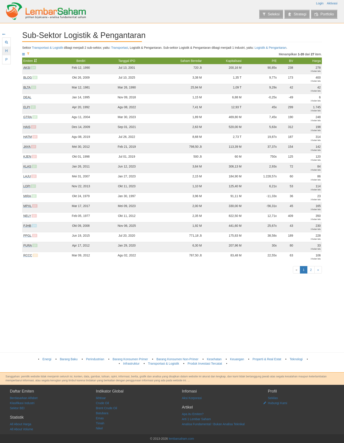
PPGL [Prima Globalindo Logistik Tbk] (27, 235)
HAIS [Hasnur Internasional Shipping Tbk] (26, 127)
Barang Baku (69, 359)
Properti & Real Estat (267, 359)
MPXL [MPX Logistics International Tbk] (27, 206)
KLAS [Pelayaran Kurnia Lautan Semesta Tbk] (27, 166)
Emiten (28, 61)
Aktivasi (332, 3)
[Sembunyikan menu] (3, 34)
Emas (100, 418)
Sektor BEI (17, 408)
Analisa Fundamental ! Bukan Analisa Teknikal (213, 424)
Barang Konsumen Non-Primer (177, 359)
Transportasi (119, 47)
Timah (100, 423)
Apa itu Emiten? (193, 414)
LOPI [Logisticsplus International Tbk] (26, 186)
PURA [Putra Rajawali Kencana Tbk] (27, 245)
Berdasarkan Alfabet (24, 398)
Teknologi (296, 359)
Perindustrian (95, 359)
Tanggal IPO (126, 61)
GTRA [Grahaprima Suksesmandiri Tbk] (27, 117)
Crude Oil (102, 403)
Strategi (297, 14)
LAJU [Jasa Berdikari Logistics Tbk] (27, 176)
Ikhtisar (101, 398)
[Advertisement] (153, 313)
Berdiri (80, 61)
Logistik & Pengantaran (270, 47)
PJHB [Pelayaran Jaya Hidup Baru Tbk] (27, 225)
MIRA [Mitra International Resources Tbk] (27, 196)
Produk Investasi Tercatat (205, 363)
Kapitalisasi (234, 61)
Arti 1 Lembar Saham (196, 419)
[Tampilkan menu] (23, 54)
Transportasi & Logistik (47, 47)
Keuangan (237, 359)
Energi (47, 359)
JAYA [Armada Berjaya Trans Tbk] (26, 146)
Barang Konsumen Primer (130, 359)
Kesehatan (214, 359)
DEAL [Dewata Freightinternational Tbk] (27, 97)
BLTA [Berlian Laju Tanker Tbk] (26, 87)
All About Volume (21, 429)
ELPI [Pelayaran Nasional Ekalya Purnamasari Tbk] (26, 107)
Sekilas (273, 398)
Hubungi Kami (277, 403)
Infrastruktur (131, 363)
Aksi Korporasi (192, 398)
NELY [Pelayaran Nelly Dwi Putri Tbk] (27, 216)
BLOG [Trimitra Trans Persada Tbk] (27, 77)
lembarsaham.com (181, 438)
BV (291, 61)
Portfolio (324, 14)
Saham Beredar (191, 61)
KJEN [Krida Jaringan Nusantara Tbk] (27, 156)
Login (320, 3)
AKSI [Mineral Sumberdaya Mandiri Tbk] (26, 67)
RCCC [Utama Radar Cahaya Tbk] (27, 255)
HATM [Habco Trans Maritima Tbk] (27, 137)
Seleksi (271, 14)
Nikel (99, 428)
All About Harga (20, 424)
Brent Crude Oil (106, 408)
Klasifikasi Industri (22, 403)
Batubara (102, 413)
